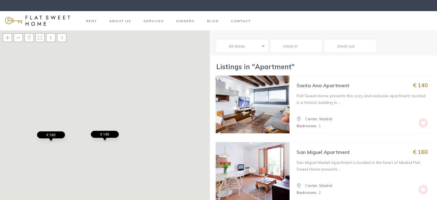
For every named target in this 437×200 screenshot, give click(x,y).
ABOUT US (120, 21)
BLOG (213, 21)
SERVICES (154, 21)
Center (311, 118)
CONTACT (241, 21)
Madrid (325, 118)
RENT (91, 21)
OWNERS (185, 21)
